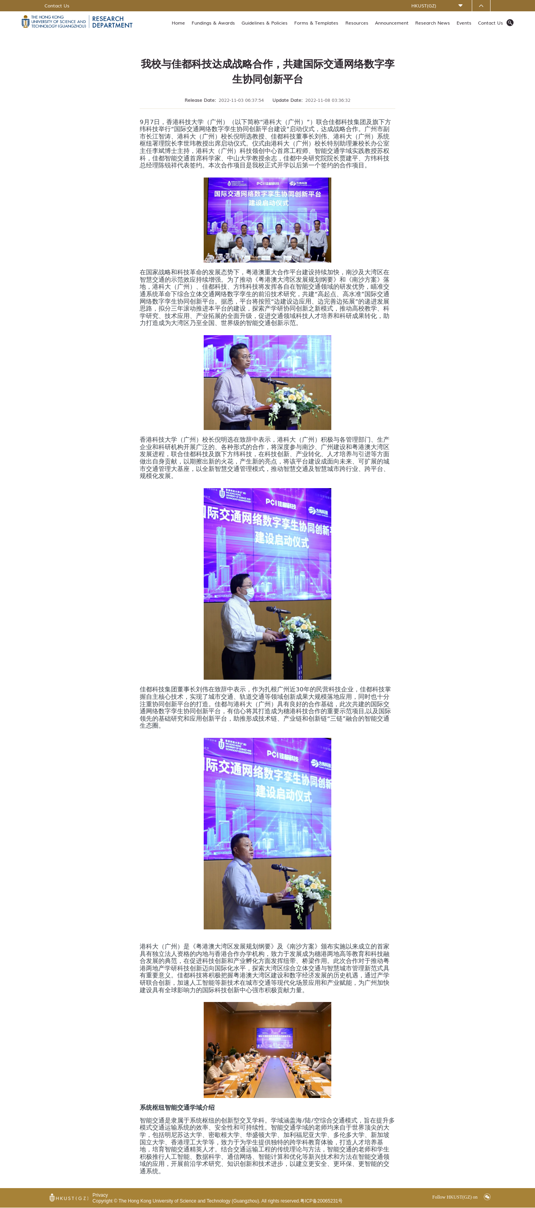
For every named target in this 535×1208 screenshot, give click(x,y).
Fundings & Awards (213, 22)
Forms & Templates (316, 22)
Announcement (392, 22)
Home (178, 22)
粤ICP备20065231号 (321, 1201)
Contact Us (56, 5)
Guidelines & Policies (265, 22)
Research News (432, 22)
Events (464, 22)
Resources (356, 22)
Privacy (100, 1195)
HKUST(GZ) (423, 5)
